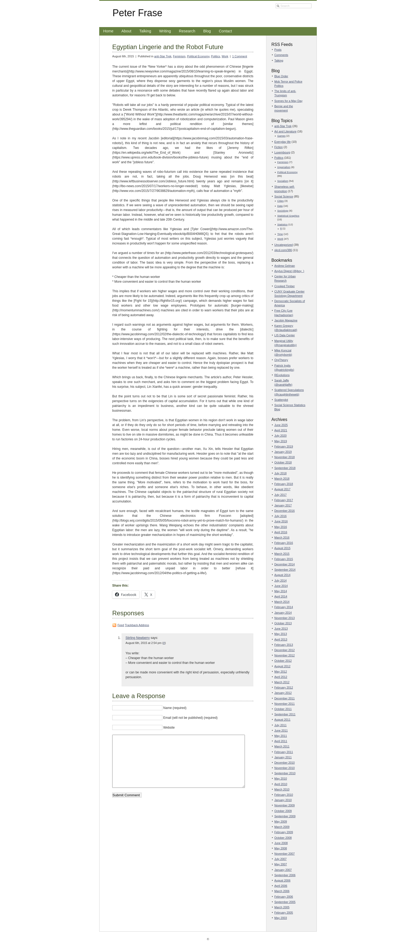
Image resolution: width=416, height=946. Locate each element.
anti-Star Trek (162, 56)
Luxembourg (282, 152)
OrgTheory (281, 360)
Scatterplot (281, 399)
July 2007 (280, 859)
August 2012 (282, 666)
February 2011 (283, 752)
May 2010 (280, 778)
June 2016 (281, 521)
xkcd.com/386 (283, 250)
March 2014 (281, 601)
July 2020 (280, 435)
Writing (165, 31)
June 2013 (281, 628)
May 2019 (280, 441)
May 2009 (280, 821)
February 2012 (283, 687)
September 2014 (285, 569)
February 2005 (283, 912)
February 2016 (283, 542)
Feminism (179, 56)
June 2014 (281, 585)
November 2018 (284, 457)
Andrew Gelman (284, 265)
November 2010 (284, 767)
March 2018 (281, 478)
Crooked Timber (284, 286)
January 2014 (283, 612)
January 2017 (283, 505)
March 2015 (281, 553)
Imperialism (284, 167)
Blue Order (281, 76)
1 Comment (239, 56)
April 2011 (280, 741)
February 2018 (283, 483)
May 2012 (280, 671)
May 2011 (280, 735)
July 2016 (280, 516)
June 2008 (281, 843)
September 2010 (285, 773)
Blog (207, 31)
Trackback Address (137, 625)
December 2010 (284, 762)
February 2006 (283, 896)
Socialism (282, 180)
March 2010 (281, 789)
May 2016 (280, 526)
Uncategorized (283, 244)
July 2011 (280, 725)
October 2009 (283, 810)
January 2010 (283, 800)
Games (281, 135)
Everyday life (282, 141)
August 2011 (282, 719)
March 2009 (281, 826)
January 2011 (283, 757)
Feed (121, 625)
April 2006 (280, 885)
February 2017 (283, 500)
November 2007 (284, 853)
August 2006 (282, 880)
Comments (281, 55)
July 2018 (280, 473)
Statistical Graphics (288, 215)
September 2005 (285, 902)
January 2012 (283, 692)
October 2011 (283, 709)
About (126, 31)
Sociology (282, 210)
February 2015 (283, 559)
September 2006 (285, 875)
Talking (145, 31)
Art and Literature (285, 131)
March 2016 (281, 537)
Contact (225, 31)
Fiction (278, 147)
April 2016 (280, 532)
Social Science (283, 196)
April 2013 (280, 639)
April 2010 (280, 784)
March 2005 (281, 907)
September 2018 (285, 468)
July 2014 (280, 580)
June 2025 (281, 425)
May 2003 (280, 917)
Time (280, 234)
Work (225, 56)
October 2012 (283, 660)
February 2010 (283, 794)
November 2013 (284, 618)
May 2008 (280, 848)
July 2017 (280, 494)
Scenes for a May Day (288, 100)
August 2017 (282, 489)
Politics (215, 56)
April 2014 (280, 596)
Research (187, 31)
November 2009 (284, 805)
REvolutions (282, 375)
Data (280, 205)
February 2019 (283, 446)
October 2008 (283, 837)
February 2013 (283, 644)
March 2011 (281, 746)
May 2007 (280, 864)
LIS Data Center (284, 335)
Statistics (282, 224)
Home (108, 31)
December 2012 (284, 650)
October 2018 (283, 462)
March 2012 (281, 682)
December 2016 (284, 510)
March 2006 (281, 891)
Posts (277, 49)
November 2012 (284, 655)
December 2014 (284, 564)
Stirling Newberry (137, 638)
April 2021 (280, 430)
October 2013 (283, 623)
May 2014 (280, 591)
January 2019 (283, 451)
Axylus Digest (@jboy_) (289, 271)
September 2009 (285, 816)
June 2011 (281, 730)
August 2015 (282, 548)
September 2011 (285, 714)
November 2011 (284, 703)
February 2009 (283, 832)
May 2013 (280, 633)
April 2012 (280, 676)
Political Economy (198, 56)
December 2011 (284, 698)
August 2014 (282, 575)
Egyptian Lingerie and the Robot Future (167, 46)
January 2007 (283, 869)
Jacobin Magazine (285, 320)
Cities (280, 200)
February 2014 (283, 607)
